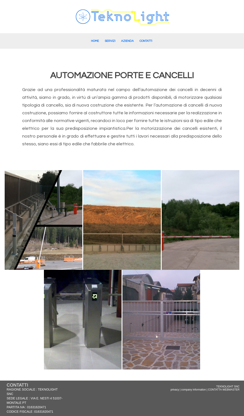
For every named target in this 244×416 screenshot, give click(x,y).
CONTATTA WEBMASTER (224, 389)
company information (193, 389)
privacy (175, 389)
